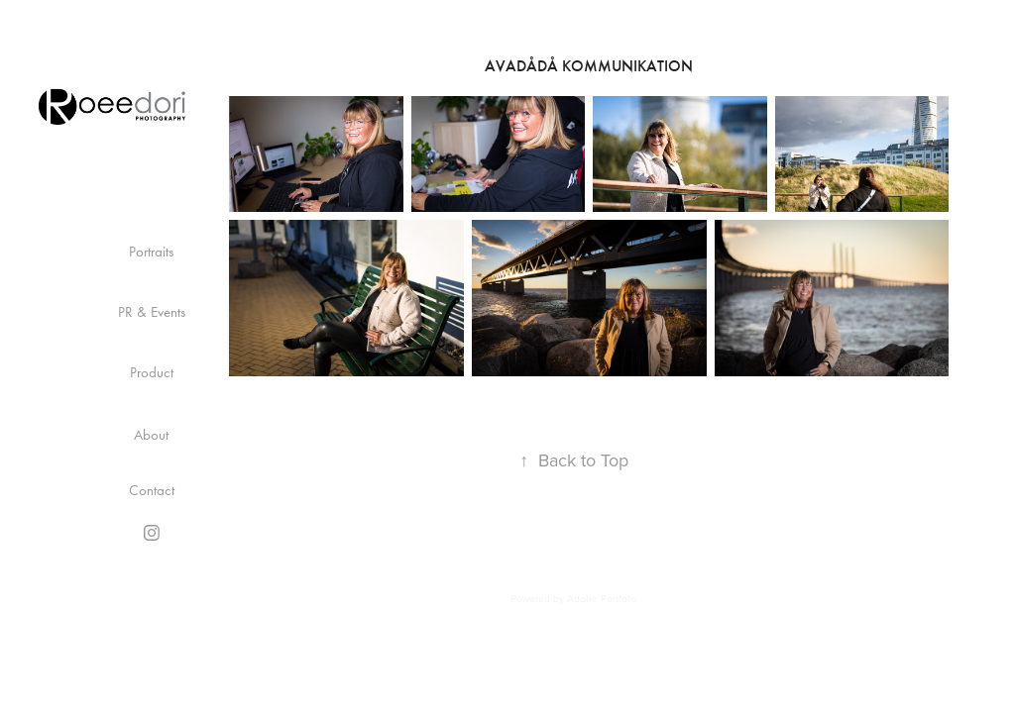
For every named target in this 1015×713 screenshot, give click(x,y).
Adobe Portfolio (602, 598)
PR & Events (151, 312)
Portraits (151, 251)
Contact (151, 490)
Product (151, 372)
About (151, 435)
